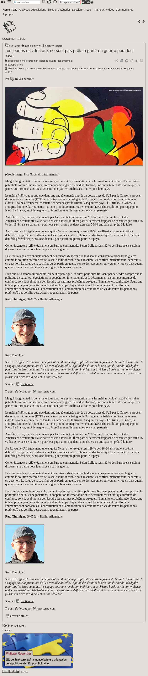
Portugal (75, 68)
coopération (14, 60)
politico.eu (27, 384)
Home (6, 9)
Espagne (129, 68)
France (93, 68)
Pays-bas (64, 68)
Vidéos (110, 9)
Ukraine (12, 68)
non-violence (41, 60)
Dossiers (77, 9)
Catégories (64, 9)
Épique (52, 9)
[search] (26, 2)
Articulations (38, 9)
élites (20, 64)
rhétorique (27, 60)
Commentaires (124, 9)
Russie (84, 68)
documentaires (13, 39)
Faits (14, 9)
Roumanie (35, 68)
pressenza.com (46, 391)
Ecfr (10, 72)
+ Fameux (98, 9)
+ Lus (87, 9)
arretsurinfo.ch (33, 45)
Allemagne (23, 68)
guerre (52, 60)
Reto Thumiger (24, 79)
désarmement (64, 60)
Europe (12, 64)
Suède (46, 68)
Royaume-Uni (115, 68)
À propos (8, 14)
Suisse (54, 68)
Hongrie (102, 68)
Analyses (24, 9)
